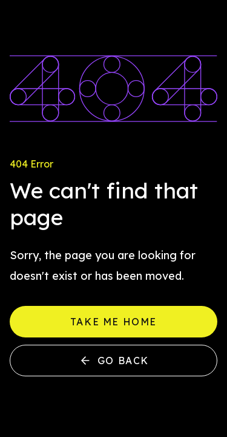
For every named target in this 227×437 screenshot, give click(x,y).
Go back (113, 360)
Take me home (113, 322)
